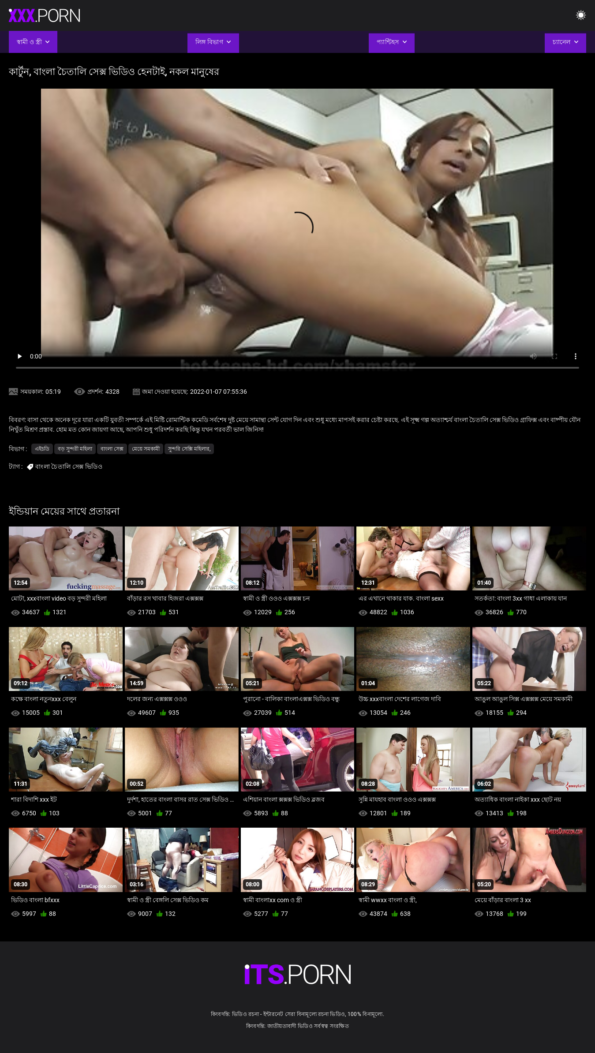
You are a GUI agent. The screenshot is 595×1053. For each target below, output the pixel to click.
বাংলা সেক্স (112, 449)
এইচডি (42, 449)
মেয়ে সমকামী (146, 449)
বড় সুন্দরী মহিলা (75, 449)
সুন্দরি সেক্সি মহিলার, (189, 449)
